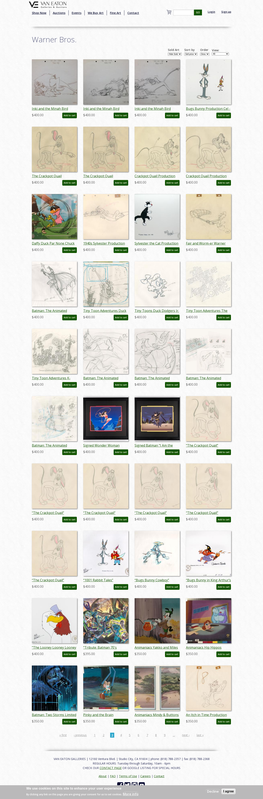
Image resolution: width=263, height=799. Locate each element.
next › (185, 735)
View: (215, 50)
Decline (213, 791)
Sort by (189, 49)
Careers (145, 776)
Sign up (226, 12)
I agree (228, 791)
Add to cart (69, 115)
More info (130, 794)
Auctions (59, 13)
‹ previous (80, 735)
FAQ (113, 776)
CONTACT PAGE (111, 768)
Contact (133, 13)
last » (200, 735)
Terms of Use (128, 776)
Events (76, 13)
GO (198, 12)
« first (63, 735)
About (103, 776)
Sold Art (173, 49)
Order (204, 49)
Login (211, 12)
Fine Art (115, 13)
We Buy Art (96, 13)
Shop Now (39, 13)
